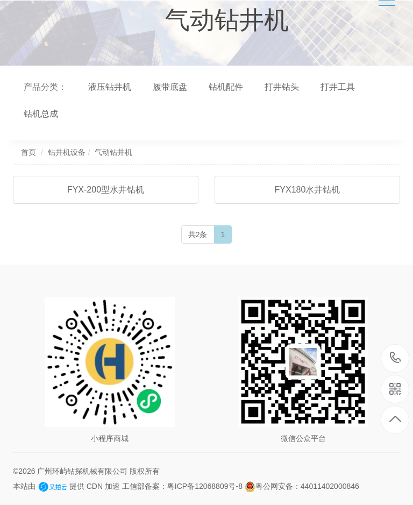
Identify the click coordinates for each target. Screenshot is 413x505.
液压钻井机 (109, 86)
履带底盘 (170, 86)
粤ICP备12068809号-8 (205, 486)
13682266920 (395, 358)
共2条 (198, 234)
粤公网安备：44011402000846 (302, 486)
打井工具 (338, 86)
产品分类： (45, 86)
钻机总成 (41, 113)
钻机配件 (226, 86)
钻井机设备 (67, 152)
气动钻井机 (113, 152)
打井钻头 (282, 86)
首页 (28, 152)
